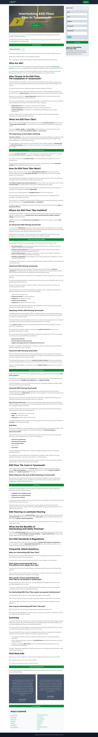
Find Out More (36, 485)
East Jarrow (25, 663)
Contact (86, 2)
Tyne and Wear (40, 718)
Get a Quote (36, 25)
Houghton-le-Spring (42, 726)
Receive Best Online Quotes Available (36, 239)
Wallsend (31, 663)
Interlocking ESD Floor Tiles (17, 34)
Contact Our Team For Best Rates (36, 150)
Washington (40, 720)
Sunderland (40, 716)
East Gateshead (14, 727)
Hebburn (36, 663)
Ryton (38, 728)
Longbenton (13, 725)
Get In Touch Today (36, 45)
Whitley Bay (19, 663)
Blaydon (39, 724)
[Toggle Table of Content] (22, 49)
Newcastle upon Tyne (42, 714)
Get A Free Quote (36, 706)
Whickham (39, 722)
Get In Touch (77, 42)
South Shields (12, 663)
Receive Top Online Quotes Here (36, 370)
